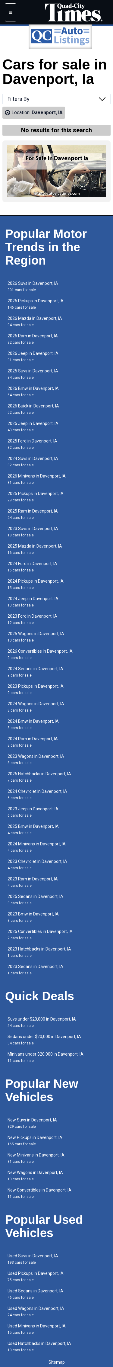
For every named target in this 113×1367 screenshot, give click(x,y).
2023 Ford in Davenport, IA (32, 619)
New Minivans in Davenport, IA (36, 1158)
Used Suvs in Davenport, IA (33, 1259)
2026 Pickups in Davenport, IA (36, 304)
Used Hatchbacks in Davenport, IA (39, 1346)
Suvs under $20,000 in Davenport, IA (42, 1022)
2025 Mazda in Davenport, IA (35, 549)
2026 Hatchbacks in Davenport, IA (39, 777)
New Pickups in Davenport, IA (35, 1140)
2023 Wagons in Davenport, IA (36, 759)
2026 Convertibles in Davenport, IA (40, 654)
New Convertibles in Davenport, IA (39, 1193)
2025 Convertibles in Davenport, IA (40, 934)
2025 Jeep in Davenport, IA (33, 426)
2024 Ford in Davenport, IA (32, 566)
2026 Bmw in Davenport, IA (33, 391)
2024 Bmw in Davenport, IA (33, 724)
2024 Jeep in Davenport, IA (33, 601)
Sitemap (57, 1362)
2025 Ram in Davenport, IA (33, 514)
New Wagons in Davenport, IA (35, 1175)
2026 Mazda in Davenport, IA (35, 321)
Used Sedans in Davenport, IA (35, 1294)
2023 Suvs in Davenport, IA (33, 531)
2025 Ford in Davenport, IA (32, 444)
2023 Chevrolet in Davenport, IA (37, 864)
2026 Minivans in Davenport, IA (37, 479)
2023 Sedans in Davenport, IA (35, 969)
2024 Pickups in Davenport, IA (36, 584)
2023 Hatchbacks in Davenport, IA (39, 952)
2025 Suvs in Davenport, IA (33, 374)
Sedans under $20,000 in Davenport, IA (44, 1039)
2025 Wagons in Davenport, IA (36, 636)
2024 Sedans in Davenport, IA (35, 671)
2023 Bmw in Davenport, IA (33, 917)
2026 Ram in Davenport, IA (33, 339)
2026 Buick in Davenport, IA (33, 409)
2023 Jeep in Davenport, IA (33, 812)
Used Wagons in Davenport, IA (36, 1311)
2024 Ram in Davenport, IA (33, 742)
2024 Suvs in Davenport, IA (33, 461)
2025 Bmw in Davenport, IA (33, 829)
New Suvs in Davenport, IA (32, 1123)
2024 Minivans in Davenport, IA (37, 847)
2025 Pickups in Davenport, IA (36, 496)
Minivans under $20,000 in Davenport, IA (45, 1057)
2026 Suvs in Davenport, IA (33, 286)
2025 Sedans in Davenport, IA (35, 899)
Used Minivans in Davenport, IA (37, 1329)
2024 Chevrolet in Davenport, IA (37, 794)
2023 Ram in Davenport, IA (33, 882)
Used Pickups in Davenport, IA (36, 1276)
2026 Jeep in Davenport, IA (33, 356)
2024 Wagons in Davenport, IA (36, 706)
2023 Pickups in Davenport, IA (36, 689)
